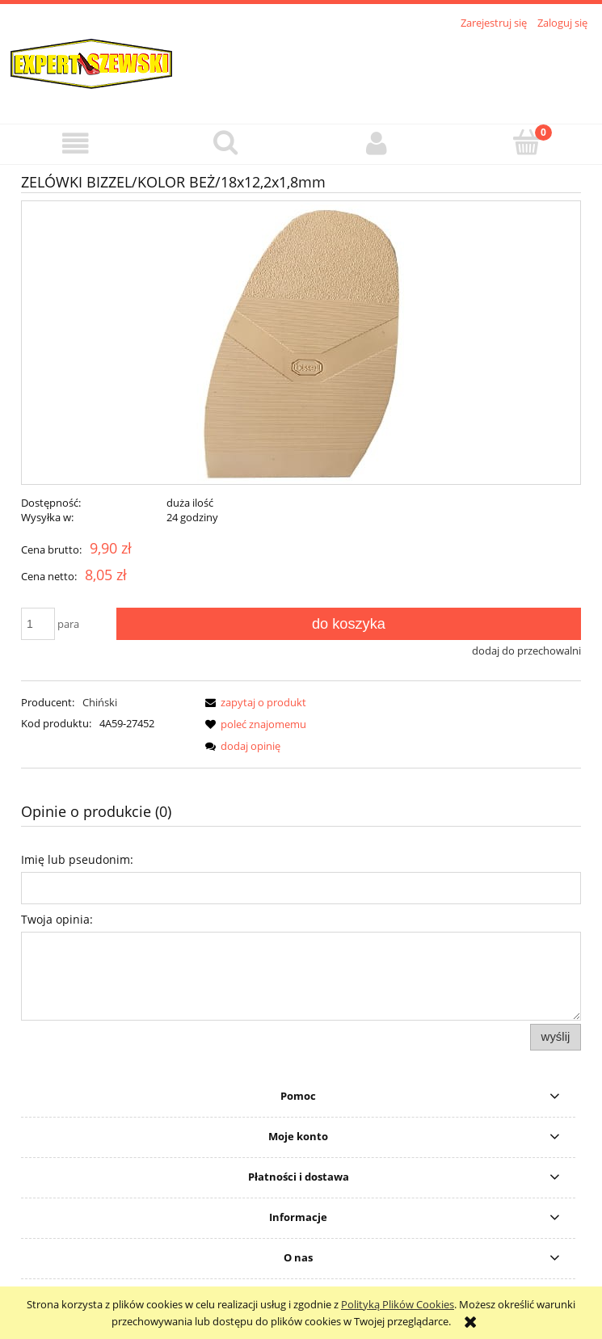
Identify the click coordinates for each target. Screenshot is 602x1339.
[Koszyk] (526, 142)
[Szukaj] (225, 142)
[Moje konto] (376, 143)
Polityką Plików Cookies (397, 1304)
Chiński (99, 702)
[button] (75, 143)
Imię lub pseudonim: (77, 859)
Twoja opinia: (57, 919)
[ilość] (38, 624)
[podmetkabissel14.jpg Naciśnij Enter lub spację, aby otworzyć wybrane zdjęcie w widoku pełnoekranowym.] (301, 342)
